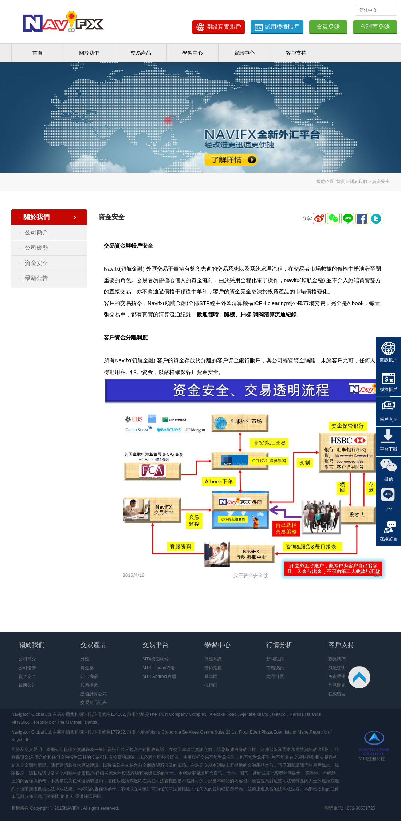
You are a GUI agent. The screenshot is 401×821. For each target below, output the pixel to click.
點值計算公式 (93, 693)
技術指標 (213, 667)
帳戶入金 (388, 419)
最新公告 (36, 278)
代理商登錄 (375, 27)
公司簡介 (36, 232)
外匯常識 (213, 659)
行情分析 (279, 644)
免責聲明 (337, 676)
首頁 (37, 53)
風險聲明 (337, 667)
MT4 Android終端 (159, 676)
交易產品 (141, 53)
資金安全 (36, 263)
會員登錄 (328, 27)
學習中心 (192, 53)
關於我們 (89, 53)
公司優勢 (36, 248)
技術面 (210, 685)
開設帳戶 (388, 359)
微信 (388, 479)
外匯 (84, 659)
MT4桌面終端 (155, 659)
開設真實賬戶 (218, 27)
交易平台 (155, 644)
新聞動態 (275, 659)
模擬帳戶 (388, 389)
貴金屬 (87, 667)
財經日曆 (275, 676)
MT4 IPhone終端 (158, 667)
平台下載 (388, 449)
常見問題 (337, 685)
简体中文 (368, 10)
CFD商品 (89, 676)
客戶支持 (296, 53)
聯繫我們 (337, 659)
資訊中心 (244, 53)
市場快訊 (275, 667)
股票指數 (89, 685)
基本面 (210, 676)
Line (389, 509)
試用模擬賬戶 (276, 27)
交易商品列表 (93, 702)
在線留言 (337, 693)
